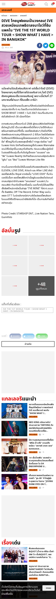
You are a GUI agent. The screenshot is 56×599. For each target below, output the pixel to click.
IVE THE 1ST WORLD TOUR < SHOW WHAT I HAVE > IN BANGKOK (25, 310)
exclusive (13, 16)
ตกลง (48, 588)
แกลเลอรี (23, 16)
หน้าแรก (4, 16)
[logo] (28, 4)
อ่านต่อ (28, 344)
